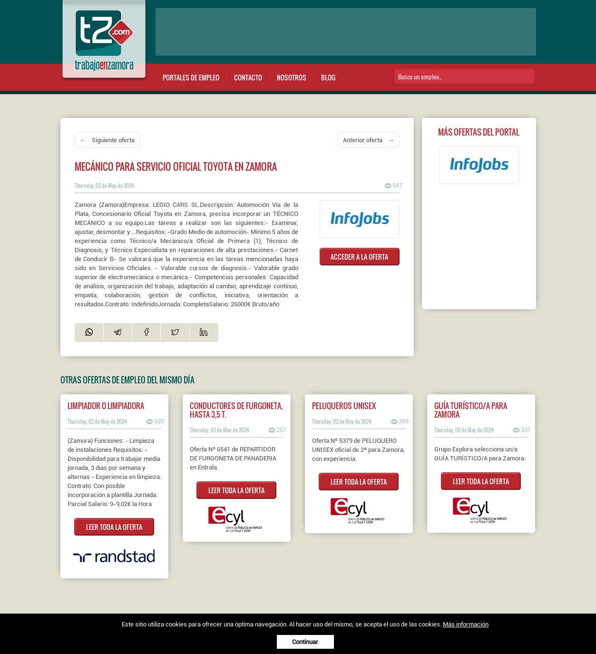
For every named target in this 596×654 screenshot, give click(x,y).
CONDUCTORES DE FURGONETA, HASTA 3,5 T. (236, 410)
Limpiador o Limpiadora (106, 405)
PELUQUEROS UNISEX (344, 405)
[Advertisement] (346, 32)
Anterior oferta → (368, 140)
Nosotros (291, 77)
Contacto (248, 77)
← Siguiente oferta (107, 140)
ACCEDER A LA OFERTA (359, 257)
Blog (328, 77)
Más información (466, 624)
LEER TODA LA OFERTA (114, 527)
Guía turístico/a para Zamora (470, 410)
